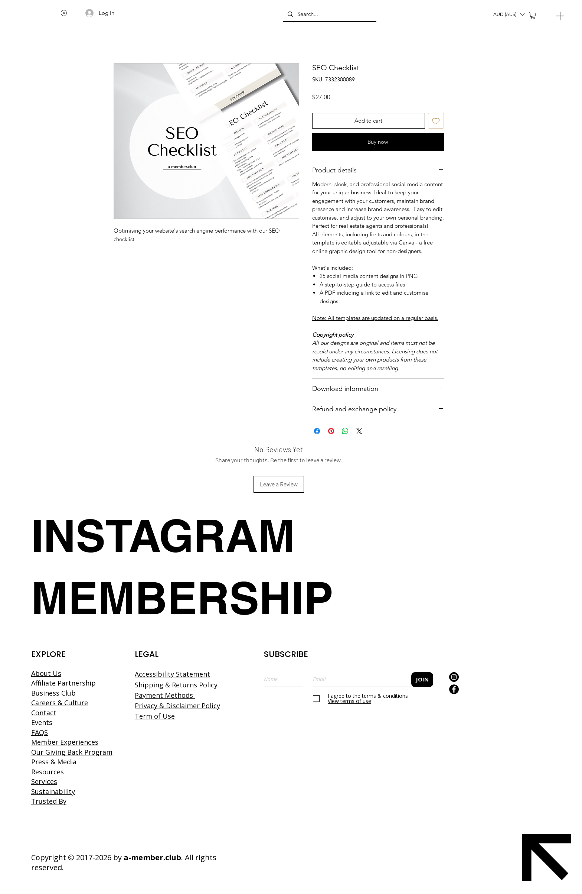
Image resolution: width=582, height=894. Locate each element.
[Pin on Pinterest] (331, 431)
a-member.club (152, 857)
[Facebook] (454, 689)
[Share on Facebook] (317, 431)
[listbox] (508, 14)
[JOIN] (422, 679)
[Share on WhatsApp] (345, 431)
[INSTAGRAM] (174, 535)
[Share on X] (359, 431)
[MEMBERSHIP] (182, 598)
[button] (508, 14)
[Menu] (560, 15)
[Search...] (329, 14)
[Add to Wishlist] (436, 121)
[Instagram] (454, 677)
